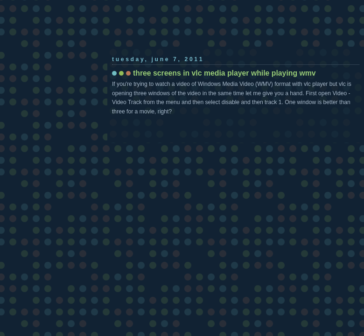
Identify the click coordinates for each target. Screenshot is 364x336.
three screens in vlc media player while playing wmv (224, 73)
